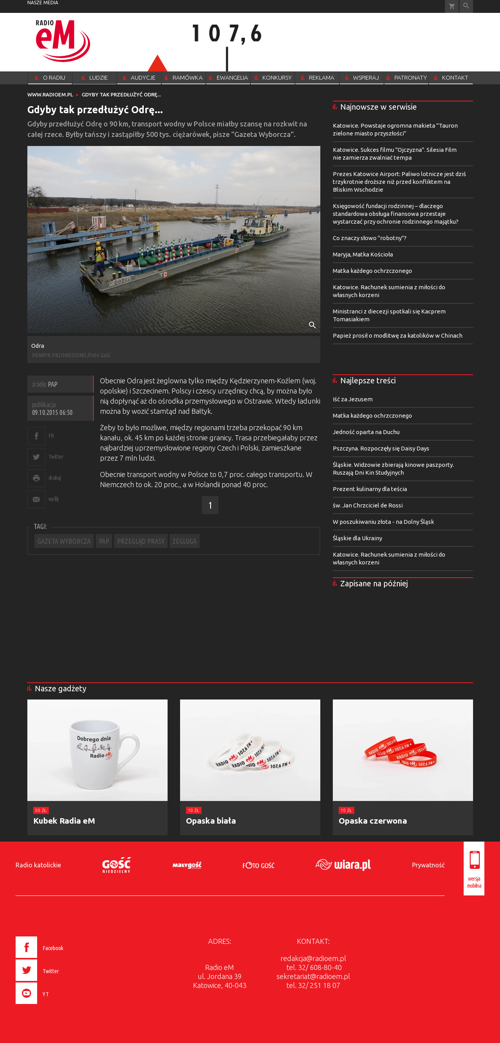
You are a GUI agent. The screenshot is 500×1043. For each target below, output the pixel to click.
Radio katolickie (38, 865)
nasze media (42, 2)
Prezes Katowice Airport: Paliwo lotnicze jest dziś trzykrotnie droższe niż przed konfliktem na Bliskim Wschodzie (399, 182)
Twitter (56, 456)
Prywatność (428, 865)
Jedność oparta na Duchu (366, 432)
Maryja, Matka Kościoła (363, 254)
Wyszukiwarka (466, 6)
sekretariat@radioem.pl (313, 976)
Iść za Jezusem (353, 399)
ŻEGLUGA (184, 541)
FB (51, 435)
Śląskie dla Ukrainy (357, 538)
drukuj (54, 477)
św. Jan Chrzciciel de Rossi (368, 505)
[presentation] (56, 1005)
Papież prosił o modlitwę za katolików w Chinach (397, 335)
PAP (104, 541)
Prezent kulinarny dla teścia (370, 489)
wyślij (53, 498)
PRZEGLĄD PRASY (140, 541)
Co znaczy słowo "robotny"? (370, 238)
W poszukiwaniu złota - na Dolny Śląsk (383, 521)
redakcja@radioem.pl (313, 958)
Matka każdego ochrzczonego (372, 270)
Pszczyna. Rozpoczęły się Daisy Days (381, 448)
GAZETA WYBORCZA (64, 541)
